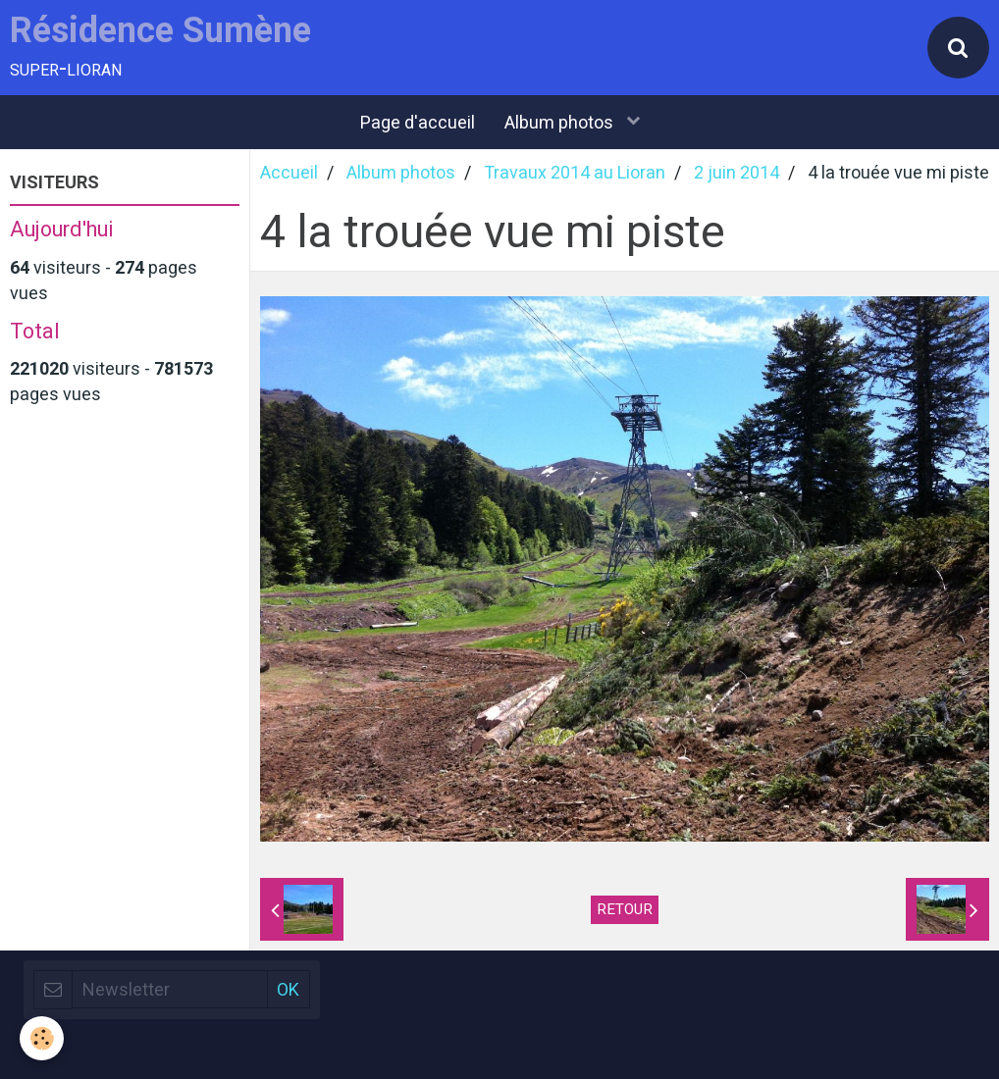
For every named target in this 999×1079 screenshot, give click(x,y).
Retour (625, 909)
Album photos (560, 122)
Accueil (289, 172)
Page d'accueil (417, 122)
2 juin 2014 (736, 172)
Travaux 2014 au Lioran (574, 172)
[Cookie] (42, 1038)
